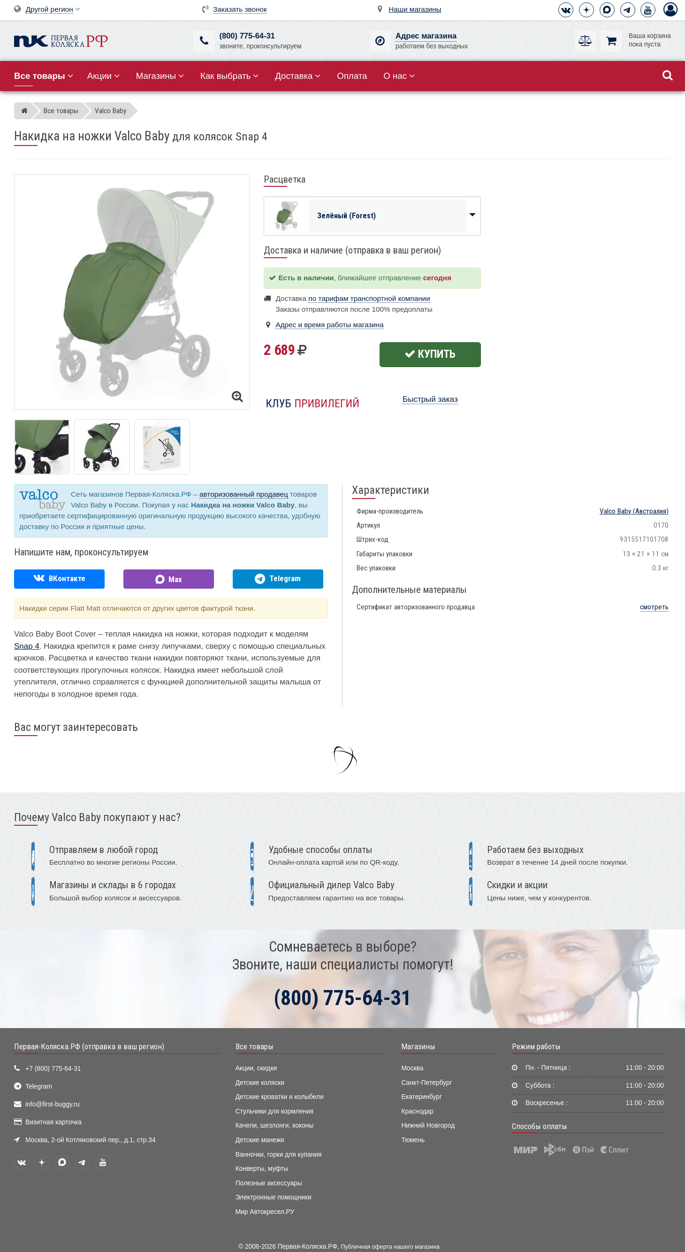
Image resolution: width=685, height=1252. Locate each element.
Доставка (297, 76)
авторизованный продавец (243, 494)
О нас (399, 76)
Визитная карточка (53, 1122)
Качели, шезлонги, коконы (275, 1125)
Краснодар (417, 1111)
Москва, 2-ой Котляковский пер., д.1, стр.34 (90, 1140)
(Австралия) (634, 511)
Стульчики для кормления (274, 1111)
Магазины (160, 76)
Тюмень (413, 1140)
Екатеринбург (421, 1096)
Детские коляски (260, 1082)
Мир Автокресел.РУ (265, 1211)
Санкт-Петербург (426, 1082)
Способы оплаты (539, 1126)
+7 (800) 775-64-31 (53, 1068)
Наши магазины (414, 9)
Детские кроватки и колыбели (280, 1096)
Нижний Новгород (428, 1125)
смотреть (654, 607)
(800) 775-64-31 (246, 35)
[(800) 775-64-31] (203, 41)
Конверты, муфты (262, 1168)
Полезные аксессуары (269, 1183)
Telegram (38, 1086)
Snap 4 (26, 646)
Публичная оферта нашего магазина (390, 1247)
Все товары (255, 1046)
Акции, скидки (256, 1068)
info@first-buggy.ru (52, 1104)
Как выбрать (229, 76)
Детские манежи (260, 1140)
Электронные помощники (274, 1197)
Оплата (352, 76)
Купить (430, 354)
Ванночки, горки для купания (279, 1154)
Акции (103, 76)
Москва (412, 1068)
